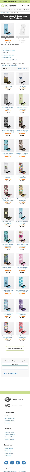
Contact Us (15, 368)
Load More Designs (15, 348)
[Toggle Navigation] (22, 6)
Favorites (19, 9)
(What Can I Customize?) (9, 66)
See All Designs (9, 448)
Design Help (8, 450)
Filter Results (15, 364)
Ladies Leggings (6, 57)
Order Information (9, 432)
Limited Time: (15, 1)
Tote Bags (5, 52)
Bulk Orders (8, 455)
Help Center (26, 9)
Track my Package (9, 439)
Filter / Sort (22, 69)
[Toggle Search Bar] (25, 6)
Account (12, 9)
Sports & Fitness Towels (8, 50)
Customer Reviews (9, 420)
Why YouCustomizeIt (10, 418)
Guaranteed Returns (10, 437)
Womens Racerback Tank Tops (10, 59)
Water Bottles (5, 48)
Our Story (7, 416)
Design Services (9, 453)
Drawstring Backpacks (8, 55)
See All (10, 373)
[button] (28, 5)
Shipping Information (10, 434)
